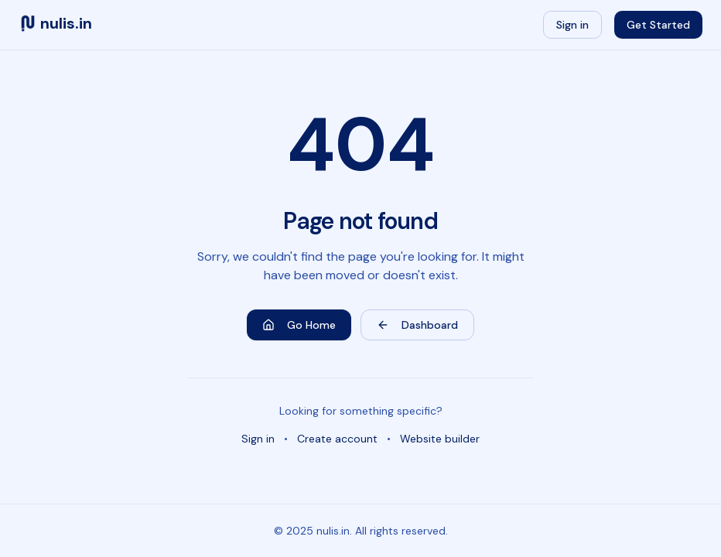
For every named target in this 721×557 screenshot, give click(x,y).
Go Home (299, 325)
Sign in (572, 25)
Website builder (440, 439)
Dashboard (417, 325)
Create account (337, 439)
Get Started (658, 25)
